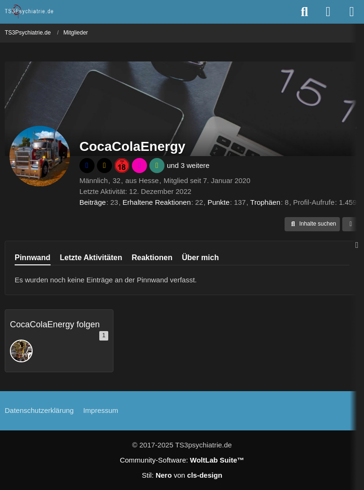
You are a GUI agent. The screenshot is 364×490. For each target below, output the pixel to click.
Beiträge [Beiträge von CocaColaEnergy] (92, 202)
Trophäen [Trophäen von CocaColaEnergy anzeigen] (265, 202)
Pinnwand (33, 258)
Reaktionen (151, 258)
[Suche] (304, 11)
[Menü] (351, 11)
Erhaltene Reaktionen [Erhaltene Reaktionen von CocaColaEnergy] (156, 202)
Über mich (200, 258)
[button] (312, 224)
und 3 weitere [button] (188, 165)
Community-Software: (182, 460)
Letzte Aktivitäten (91, 258)
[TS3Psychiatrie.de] (29, 11)
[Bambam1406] (21, 351)
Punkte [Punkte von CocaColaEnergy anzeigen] (219, 202)
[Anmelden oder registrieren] (328, 12)
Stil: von (182, 475)
